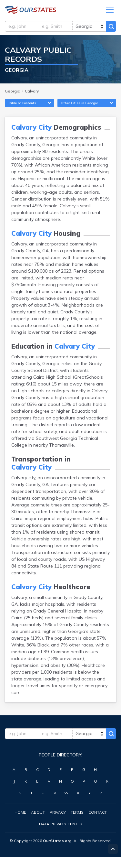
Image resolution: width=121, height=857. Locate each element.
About (38, 812)
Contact (97, 812)
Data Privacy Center (60, 823)
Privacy (58, 812)
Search (111, 26)
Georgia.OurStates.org (30, 10)
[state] (89, 26)
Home (20, 812)
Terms (77, 812)
